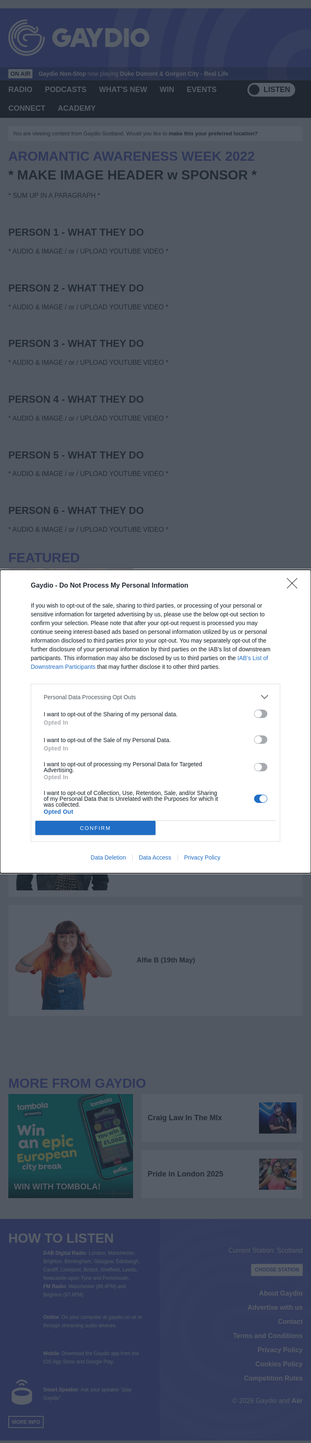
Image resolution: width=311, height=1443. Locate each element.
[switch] (260, 714)
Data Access (155, 857)
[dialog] (155, 721)
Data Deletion (108, 857)
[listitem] (155, 697)
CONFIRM (95, 828)
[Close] (295, 586)
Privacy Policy (202, 857)
